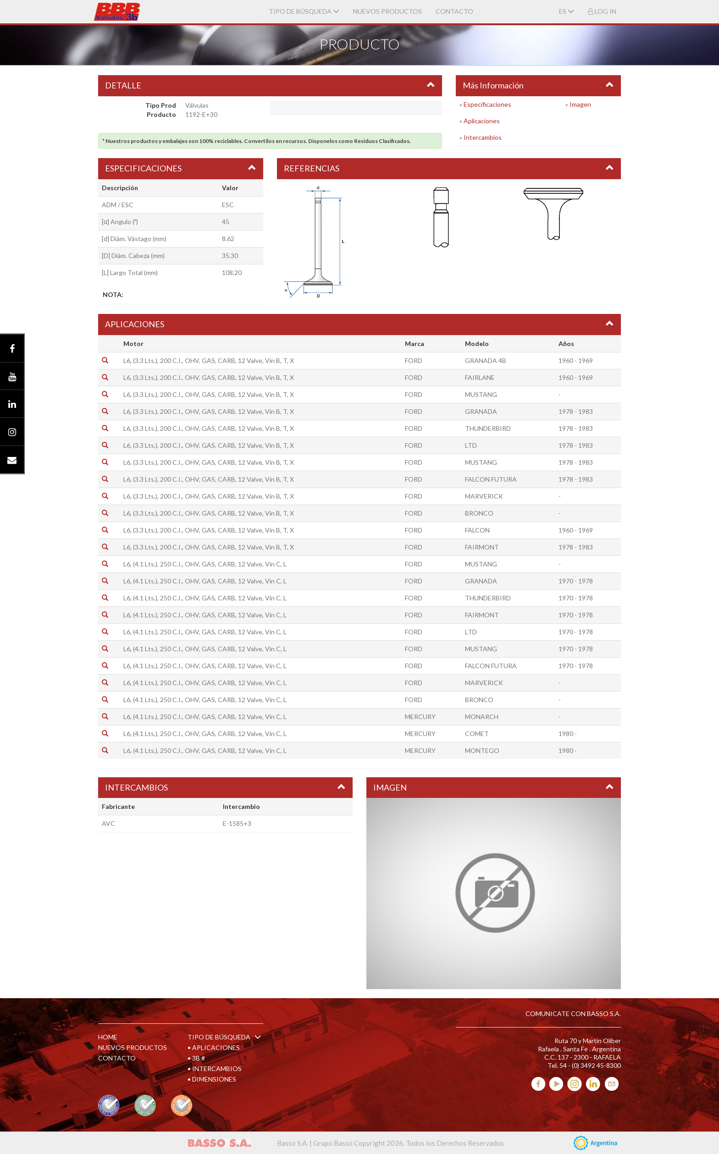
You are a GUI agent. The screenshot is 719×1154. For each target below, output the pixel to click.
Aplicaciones (482, 121)
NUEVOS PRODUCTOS (387, 11)
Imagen (580, 104)
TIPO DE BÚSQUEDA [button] (304, 11)
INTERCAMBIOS (136, 787)
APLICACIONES (134, 324)
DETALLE (123, 85)
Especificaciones (487, 104)
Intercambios (483, 137)
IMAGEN (390, 787)
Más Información (493, 85)
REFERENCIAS (311, 168)
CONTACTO (454, 11)
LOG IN (602, 11)
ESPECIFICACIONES (143, 168)
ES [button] (566, 11)
